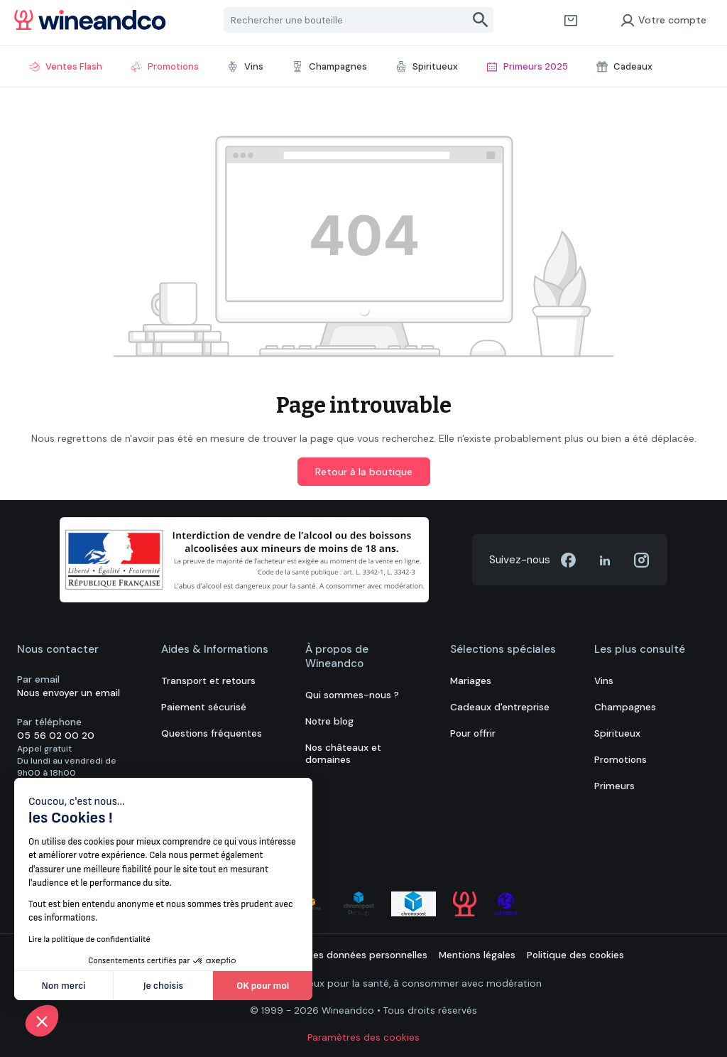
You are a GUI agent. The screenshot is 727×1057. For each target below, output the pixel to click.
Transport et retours (208, 681)
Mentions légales (477, 955)
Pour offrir (473, 733)
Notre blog (329, 721)
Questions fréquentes (211, 733)
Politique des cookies (575, 955)
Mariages (470, 681)
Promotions (620, 760)
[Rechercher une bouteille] (346, 20)
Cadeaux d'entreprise (500, 707)
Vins (603, 681)
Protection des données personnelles (341, 955)
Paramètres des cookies (363, 1037)
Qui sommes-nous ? (352, 695)
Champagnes (625, 707)
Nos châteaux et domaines (343, 754)
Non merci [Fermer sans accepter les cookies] (64, 986)
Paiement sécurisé (203, 707)
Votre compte (663, 19)
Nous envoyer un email (68, 693)
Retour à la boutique (363, 471)
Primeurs (614, 786)
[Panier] (570, 20)
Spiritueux (617, 733)
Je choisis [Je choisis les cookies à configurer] (163, 986)
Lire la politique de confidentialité (89, 939)
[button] (42, 1021)
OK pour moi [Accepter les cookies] (262, 986)
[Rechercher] (481, 20)
